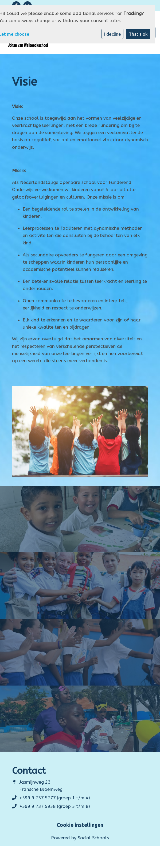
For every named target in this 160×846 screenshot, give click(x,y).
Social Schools (93, 837)
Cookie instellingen (80, 825)
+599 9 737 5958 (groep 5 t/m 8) (54, 806)
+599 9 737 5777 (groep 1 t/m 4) (54, 797)
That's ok (138, 34)
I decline (112, 34)
